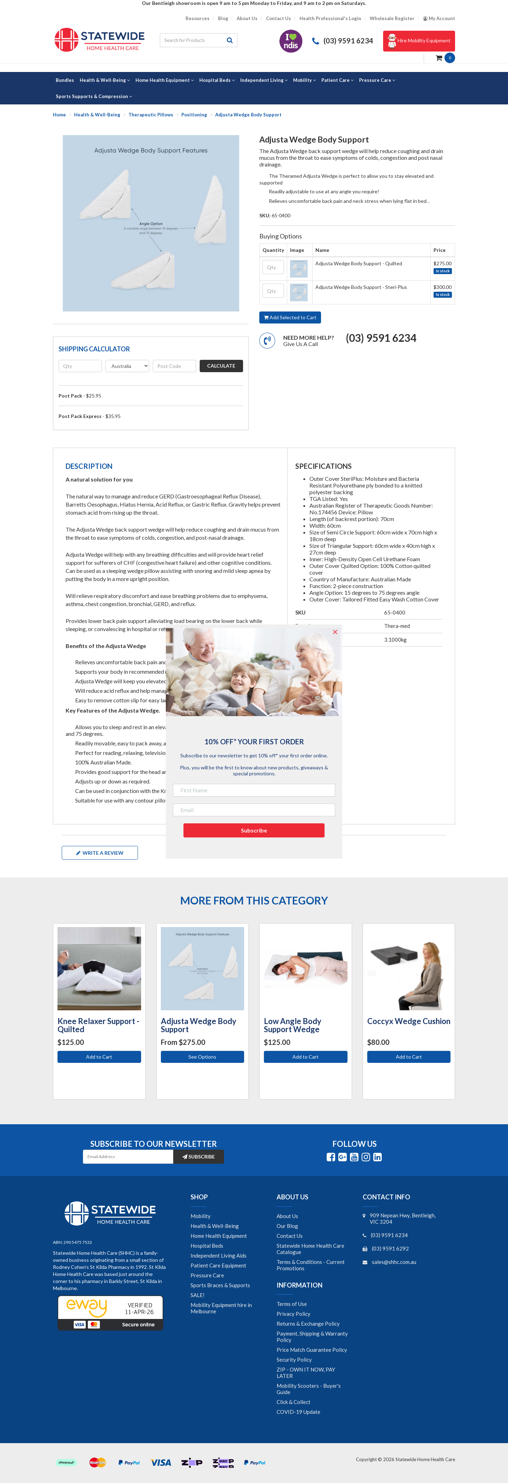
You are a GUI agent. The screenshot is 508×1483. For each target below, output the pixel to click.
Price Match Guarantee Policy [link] (312, 1349)
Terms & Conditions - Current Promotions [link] (311, 1265)
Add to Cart (99, 1057)
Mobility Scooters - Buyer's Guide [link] (309, 1388)
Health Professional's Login (330, 18)
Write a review (99, 853)
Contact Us (278, 18)
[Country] (127, 366)
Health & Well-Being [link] (214, 1226)
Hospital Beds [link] (206, 1245)
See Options (202, 1057)
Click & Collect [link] (293, 1402)
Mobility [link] (200, 1216)
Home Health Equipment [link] (218, 1236)
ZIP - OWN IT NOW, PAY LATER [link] (306, 1372)
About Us (247, 18)
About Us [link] (287, 1216)
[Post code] (174, 366)
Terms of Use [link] (292, 1304)
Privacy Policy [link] (293, 1314)
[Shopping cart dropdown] (445, 57)
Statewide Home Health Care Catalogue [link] (310, 1248)
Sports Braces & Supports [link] (220, 1285)
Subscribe (198, 1157)
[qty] (80, 366)
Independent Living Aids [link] (218, 1255)
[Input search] (191, 40)
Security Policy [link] (294, 1359)
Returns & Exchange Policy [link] (308, 1323)
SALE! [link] (197, 1295)
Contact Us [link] (290, 1236)
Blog (223, 18)
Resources (198, 18)
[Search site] (230, 40)
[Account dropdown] (439, 18)
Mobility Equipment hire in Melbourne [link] (221, 1308)
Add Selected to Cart (290, 317)
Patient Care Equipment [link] (218, 1265)
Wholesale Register (392, 18)
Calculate (221, 366)
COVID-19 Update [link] (298, 1412)
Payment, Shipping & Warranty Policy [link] (312, 1336)
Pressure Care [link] (207, 1275)
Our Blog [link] (287, 1226)
